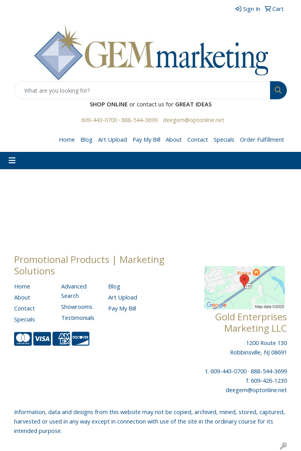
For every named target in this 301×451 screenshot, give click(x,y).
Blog (86, 139)
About (174, 139)
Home (67, 139)
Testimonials (77, 317)
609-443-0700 (99, 120)
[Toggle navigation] (12, 160)
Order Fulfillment (262, 139)
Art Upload (112, 139)
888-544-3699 (139, 120)
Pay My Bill (146, 139)
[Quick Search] (142, 90)
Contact (197, 139)
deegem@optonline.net (193, 120)
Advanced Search (74, 290)
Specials (224, 139)
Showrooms (76, 306)
